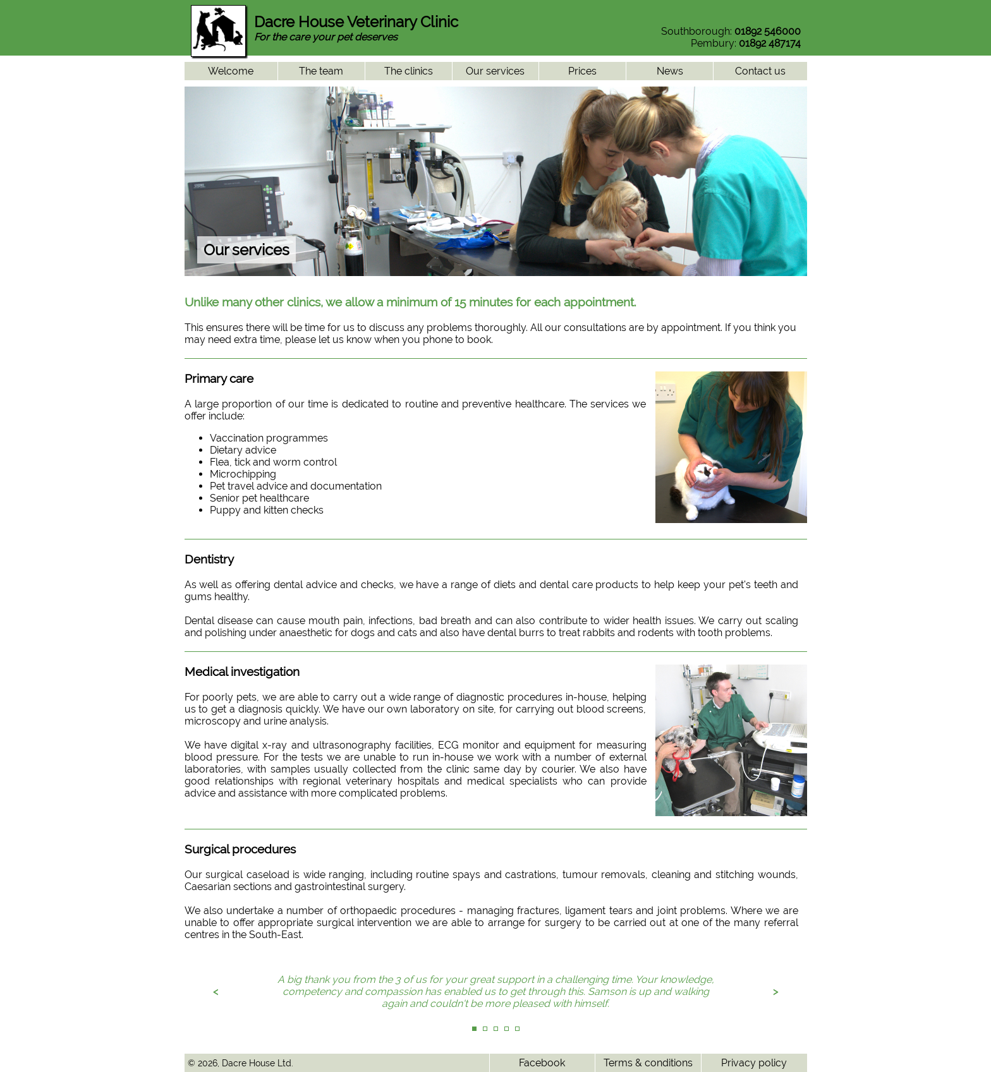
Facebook (542, 1063)
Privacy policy (754, 1063)
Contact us (760, 71)
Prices (582, 71)
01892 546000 (767, 31)
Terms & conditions (648, 1063)
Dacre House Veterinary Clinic (356, 22)
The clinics (408, 71)
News (670, 71)
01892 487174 (770, 43)
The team (321, 71)
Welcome (230, 71)
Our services (495, 71)
